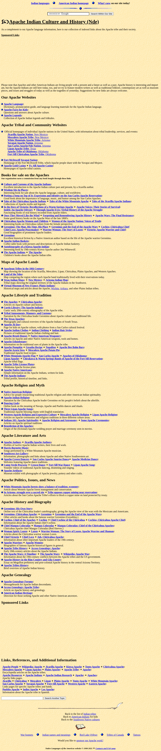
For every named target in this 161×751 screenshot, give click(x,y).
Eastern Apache (97, 683)
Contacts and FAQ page (105, 748)
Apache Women (34, 542)
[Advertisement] (27, 59)
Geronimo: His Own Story (18, 508)
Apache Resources (12, 675)
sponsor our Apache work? (89, 740)
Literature (22, 435)
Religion (21, 385)
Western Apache (77, 683)
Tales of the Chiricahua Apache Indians (25, 201)
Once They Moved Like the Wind (21, 215)
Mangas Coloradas (44, 525)
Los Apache (47, 689)
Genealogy (22, 575)
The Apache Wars (49, 554)
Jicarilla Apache (54, 666)
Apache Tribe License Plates (19, 364)
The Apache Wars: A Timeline (20, 554)
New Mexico (35, 280)
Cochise (43, 520)
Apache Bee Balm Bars (71, 347)
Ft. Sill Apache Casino (41, 165)
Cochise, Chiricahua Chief (115, 226)
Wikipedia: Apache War (76, 554)
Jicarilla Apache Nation (20, 134)
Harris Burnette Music (16, 448)
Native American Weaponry (46, 336)
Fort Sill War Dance (59, 465)
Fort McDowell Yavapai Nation (20, 160)
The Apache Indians (14, 252)
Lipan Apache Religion (104, 414)
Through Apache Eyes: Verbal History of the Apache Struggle (69, 209)
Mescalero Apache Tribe (20, 137)
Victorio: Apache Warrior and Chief (106, 229)
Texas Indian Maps (14, 280)
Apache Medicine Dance (85, 459)
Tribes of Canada (115, 734)
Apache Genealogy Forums (18, 581)
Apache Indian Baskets (16, 241)
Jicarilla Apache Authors (38, 442)
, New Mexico (40, 134)
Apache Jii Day (12, 324)
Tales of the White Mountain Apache (69, 201)
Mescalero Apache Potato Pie (43, 350)
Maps (5, 262)
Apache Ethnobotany (15, 341)
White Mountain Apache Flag (20, 355)
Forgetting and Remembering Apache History (67, 215)
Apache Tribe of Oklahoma (22, 151)
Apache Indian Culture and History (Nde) (54, 21)
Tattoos (137, 734)
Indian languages (40, 3)
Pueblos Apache (11, 689)
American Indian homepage (74, 3)
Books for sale (12, 175)
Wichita (55, 288)
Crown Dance (38, 465)
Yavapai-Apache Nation (20, 143)
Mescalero (35, 681)
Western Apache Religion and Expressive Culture (30, 414)
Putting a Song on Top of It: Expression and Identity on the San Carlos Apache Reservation (53, 195)
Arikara (64, 288)
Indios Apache (30, 689)
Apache (87, 669)
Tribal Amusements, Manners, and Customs (27, 313)
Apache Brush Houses (15, 336)
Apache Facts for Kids (16, 109)
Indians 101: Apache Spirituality (21, 420)
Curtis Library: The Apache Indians (23, 307)
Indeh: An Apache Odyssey (18, 209)
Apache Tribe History (15, 548)
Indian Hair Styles (62, 330)
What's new (104, 3)
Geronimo (9, 235)
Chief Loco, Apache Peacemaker (21, 229)
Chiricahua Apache (31, 302)
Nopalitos (51, 347)
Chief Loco (28, 537)
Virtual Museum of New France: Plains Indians (29, 285)
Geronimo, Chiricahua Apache (20, 514)
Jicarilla (7, 681)
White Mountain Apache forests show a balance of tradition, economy (41, 486)
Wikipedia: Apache (32, 666)
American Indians (80, 716)
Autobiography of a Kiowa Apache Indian (26, 246)
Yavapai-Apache (35, 683)
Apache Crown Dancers (16, 459)
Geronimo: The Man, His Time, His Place (26, 226)
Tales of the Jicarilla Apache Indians (111, 201)
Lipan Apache (11, 358)
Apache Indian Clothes (16, 330)
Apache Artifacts (13, 470)
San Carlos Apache (49, 355)
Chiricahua (21, 681)
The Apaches (11, 302)
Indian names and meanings (56, 734)
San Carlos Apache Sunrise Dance (51, 459)
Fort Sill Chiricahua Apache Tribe (26, 154)
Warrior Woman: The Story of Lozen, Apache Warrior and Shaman (77, 531)
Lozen (34, 531)
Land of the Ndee (13, 274)
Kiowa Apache (74, 666)
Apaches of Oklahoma (74, 355)
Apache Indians (33, 675)
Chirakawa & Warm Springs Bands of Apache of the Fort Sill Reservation (62, 358)
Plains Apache (52, 669)
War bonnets (27, 734)
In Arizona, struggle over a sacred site (24, 492)
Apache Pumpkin (13, 347)
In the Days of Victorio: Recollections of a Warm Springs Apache (38, 207)
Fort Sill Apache (56, 683)
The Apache (35, 252)
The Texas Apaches (14, 319)
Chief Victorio (11, 537)
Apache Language (13, 104)
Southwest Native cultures (86, 719)
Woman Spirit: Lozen (15, 531)
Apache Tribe (71, 669)
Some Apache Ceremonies (95, 420)
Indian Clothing (40, 330)
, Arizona (45, 140)
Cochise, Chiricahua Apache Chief (106, 520)
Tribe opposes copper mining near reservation (72, 492)
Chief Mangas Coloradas (17, 525)
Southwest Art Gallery (16, 453)
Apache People (10, 666)
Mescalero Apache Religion (74, 414)
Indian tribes (89, 714)
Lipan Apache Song (83, 465)
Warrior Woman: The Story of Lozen (63, 229)
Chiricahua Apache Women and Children (26, 221)
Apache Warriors (13, 542)
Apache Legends (12, 115)
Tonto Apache (92, 666)
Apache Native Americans (18, 370)
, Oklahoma (43, 151)
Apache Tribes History (16, 565)
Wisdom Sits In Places (16, 190)
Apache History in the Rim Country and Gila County (32, 559)
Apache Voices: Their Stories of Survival (98, 207)
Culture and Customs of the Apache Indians (27, 184)
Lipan (47, 681)
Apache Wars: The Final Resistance (114, 215)
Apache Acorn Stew (14, 350)
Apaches (92, 675)
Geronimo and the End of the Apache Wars (74, 226)
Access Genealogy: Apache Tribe (21, 587)
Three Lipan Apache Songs (18, 409)
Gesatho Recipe (34, 347)
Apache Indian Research (59, 675)
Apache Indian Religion (16, 397)
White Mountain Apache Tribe (24, 140)
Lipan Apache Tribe (18, 148)
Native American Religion (17, 392)
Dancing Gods (11, 403)
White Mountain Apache (104, 681)
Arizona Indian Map (57, 280)
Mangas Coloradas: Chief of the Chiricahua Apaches (85, 525)
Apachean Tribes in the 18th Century (24, 268)
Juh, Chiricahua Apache (50, 537)
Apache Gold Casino (15, 165)
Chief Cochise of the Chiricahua (68, 520)
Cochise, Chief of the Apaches (20, 520)
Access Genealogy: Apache (45, 548)
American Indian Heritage (18, 593)
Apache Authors (12, 442)
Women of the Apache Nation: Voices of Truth (76, 221)
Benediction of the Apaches (18, 426)
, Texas (32, 148)
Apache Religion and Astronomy (59, 420)
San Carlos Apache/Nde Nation (24, 145)
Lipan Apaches (33, 669)
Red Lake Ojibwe (88, 734)
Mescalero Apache (12, 669)
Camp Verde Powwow (15, 465)
